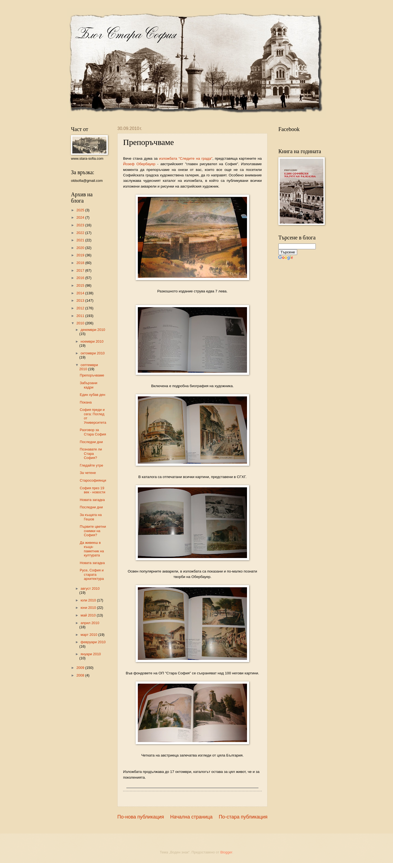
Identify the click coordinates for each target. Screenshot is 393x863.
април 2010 (90, 623)
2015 (80, 285)
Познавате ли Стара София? (91, 453)
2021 (80, 240)
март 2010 (89, 635)
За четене (88, 473)
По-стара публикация (243, 817)
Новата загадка (92, 500)
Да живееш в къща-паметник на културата (92, 549)
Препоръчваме (92, 375)
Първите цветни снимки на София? (93, 530)
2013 (80, 300)
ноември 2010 (92, 341)
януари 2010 (91, 654)
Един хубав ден (92, 395)
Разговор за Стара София (93, 432)
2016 (80, 278)
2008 (80, 675)
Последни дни (91, 442)
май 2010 (89, 615)
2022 (80, 233)
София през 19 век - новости (92, 490)
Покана (86, 402)
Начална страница (191, 817)
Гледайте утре (91, 465)
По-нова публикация (140, 817)
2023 (80, 225)
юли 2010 (89, 600)
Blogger (226, 852)
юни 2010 (89, 608)
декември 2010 (93, 330)
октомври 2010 (93, 353)
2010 (80, 323)
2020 (80, 248)
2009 (80, 668)
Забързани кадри (88, 385)
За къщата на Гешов (91, 517)
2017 (80, 270)
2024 (80, 217)
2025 (80, 210)
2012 (80, 308)
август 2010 (90, 588)
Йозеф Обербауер (139, 164)
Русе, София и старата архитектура (92, 574)
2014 (80, 293)
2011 (80, 316)
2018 (80, 263)
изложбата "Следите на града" (186, 158)
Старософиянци (93, 480)
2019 (80, 255)
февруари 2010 (93, 642)
